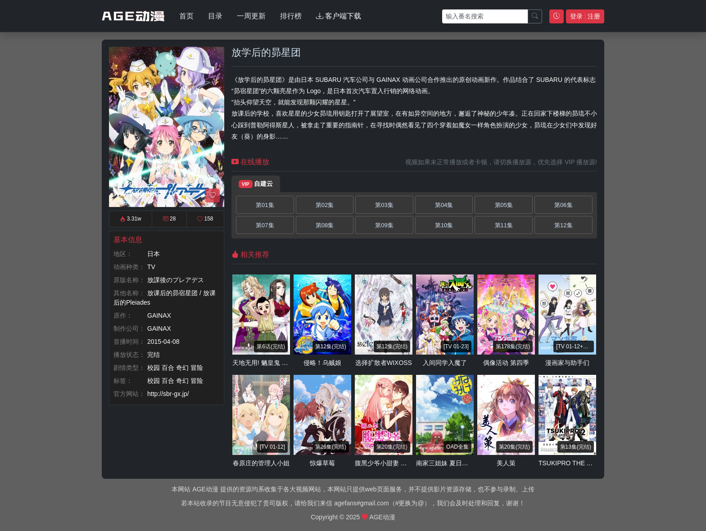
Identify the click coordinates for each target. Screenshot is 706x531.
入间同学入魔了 (445, 362)
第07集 (265, 225)
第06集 (563, 205)
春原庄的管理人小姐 (261, 463)
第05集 (504, 205)
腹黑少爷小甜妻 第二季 (387, 463)
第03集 (384, 205)
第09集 (384, 225)
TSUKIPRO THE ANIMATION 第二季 (590, 463)
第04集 (444, 205)
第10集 (444, 225)
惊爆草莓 (322, 463)
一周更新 (251, 16)
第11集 (504, 225)
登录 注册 (585, 16)
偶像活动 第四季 (506, 362)
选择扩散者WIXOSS (383, 362)
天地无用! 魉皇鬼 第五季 (266, 362)
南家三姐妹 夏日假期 (445, 463)
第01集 (265, 205)
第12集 (563, 225)
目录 (215, 16)
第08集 (325, 225)
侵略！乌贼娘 (322, 362)
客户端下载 (338, 16)
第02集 (325, 205)
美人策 (506, 463)
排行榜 (291, 16)
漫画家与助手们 (567, 362)
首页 (186, 16)
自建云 (256, 184)
